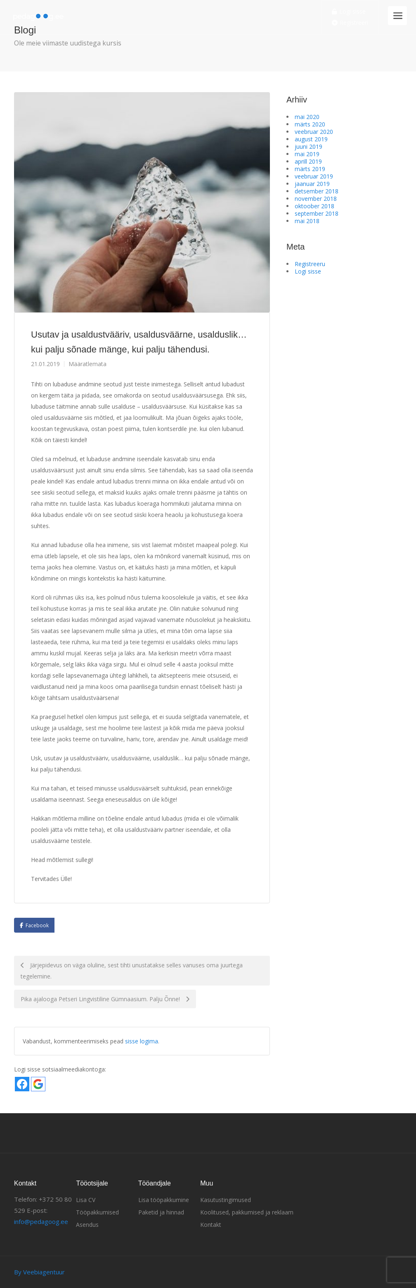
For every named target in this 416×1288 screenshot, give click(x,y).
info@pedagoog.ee (41, 1221)
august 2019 (311, 139)
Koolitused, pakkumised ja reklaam (246, 1212)
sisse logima (141, 1041)
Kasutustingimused (225, 1200)
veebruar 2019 (314, 176)
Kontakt (210, 1224)
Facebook (37, 925)
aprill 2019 (308, 161)
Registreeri (350, 23)
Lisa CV (85, 1200)
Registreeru (310, 264)
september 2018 (316, 213)
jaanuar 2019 (312, 184)
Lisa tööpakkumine (163, 1200)
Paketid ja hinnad (161, 1212)
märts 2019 (310, 169)
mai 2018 (307, 221)
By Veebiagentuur (39, 1272)
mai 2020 (307, 117)
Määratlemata (87, 364)
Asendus (87, 1224)
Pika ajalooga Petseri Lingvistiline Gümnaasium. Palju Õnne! (105, 999)
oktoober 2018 (314, 206)
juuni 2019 (308, 146)
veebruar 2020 (314, 132)
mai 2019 (307, 154)
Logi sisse (349, 12)
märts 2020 (310, 124)
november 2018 (316, 198)
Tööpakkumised (97, 1212)
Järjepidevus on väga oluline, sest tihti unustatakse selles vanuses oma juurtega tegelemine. (132, 970)
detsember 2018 (316, 191)
